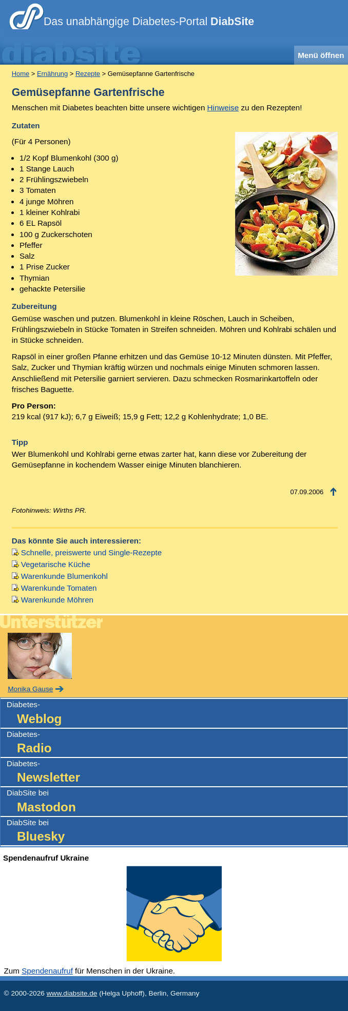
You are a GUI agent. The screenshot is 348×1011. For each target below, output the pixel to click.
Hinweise (223, 107)
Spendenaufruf (47, 970)
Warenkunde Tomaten (59, 588)
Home (20, 73)
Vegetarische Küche (55, 564)
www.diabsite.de (72, 993)
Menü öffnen (321, 55)
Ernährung (52, 73)
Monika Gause (30, 689)
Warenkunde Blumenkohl (64, 576)
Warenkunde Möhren (57, 599)
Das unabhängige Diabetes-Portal (149, 21)
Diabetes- (177, 713)
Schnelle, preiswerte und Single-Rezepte (91, 552)
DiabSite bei (177, 801)
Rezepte (87, 73)
